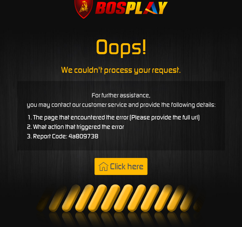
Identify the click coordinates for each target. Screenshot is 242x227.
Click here (121, 166)
